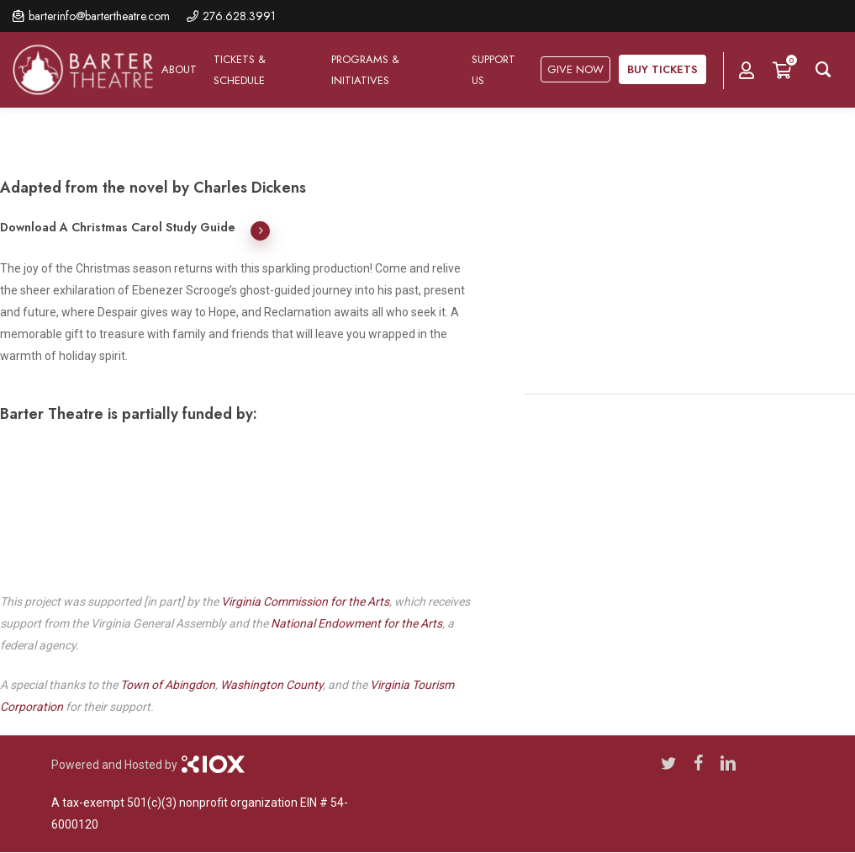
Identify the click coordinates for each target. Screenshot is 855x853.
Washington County (271, 684)
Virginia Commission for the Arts (305, 601)
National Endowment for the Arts (356, 623)
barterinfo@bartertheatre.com (99, 16)
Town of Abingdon (167, 684)
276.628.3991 (239, 16)
